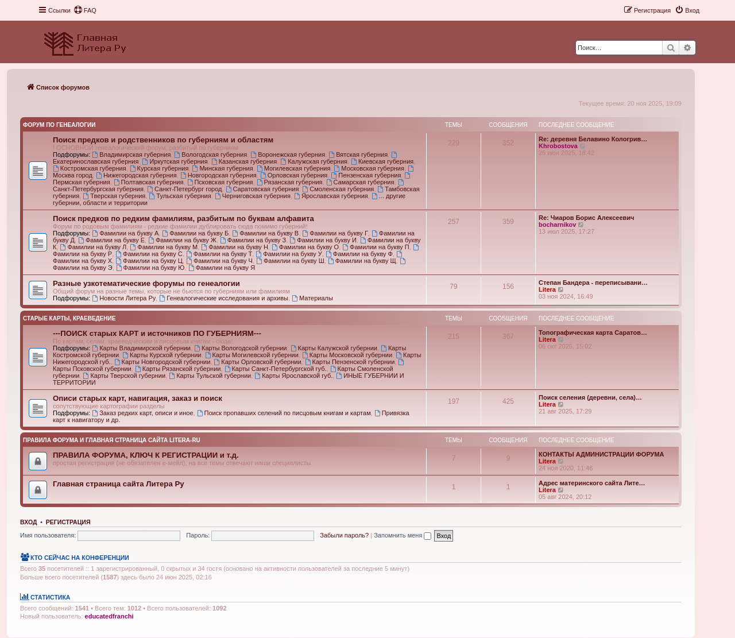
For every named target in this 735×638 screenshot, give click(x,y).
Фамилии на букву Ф (359, 253)
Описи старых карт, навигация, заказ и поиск (137, 398)
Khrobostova (558, 145)
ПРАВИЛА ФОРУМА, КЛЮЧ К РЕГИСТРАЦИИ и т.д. (146, 455)
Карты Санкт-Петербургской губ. (276, 368)
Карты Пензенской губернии (350, 361)
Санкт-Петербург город (184, 188)
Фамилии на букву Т (219, 253)
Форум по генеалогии (59, 125)
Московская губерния (369, 168)
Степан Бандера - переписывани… (593, 282)
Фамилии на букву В (265, 233)
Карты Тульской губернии (210, 375)
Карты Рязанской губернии (178, 368)
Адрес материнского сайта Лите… (592, 483)
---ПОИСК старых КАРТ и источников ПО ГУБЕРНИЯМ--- (157, 333)
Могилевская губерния (294, 168)
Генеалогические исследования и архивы (223, 298)
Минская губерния (222, 168)
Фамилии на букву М (164, 246)
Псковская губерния (220, 182)
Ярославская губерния (331, 195)
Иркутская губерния (175, 161)
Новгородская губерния (218, 175)
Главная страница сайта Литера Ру (118, 484)
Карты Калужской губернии (334, 348)
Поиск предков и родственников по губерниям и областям (163, 140)
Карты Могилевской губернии (252, 354)
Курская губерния (159, 168)
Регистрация (68, 522)
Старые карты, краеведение (69, 318)
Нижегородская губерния (136, 175)
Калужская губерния (313, 161)
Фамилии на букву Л (93, 246)
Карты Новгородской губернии (162, 361)
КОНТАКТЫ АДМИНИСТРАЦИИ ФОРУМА (601, 454)
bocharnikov (557, 224)
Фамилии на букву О (305, 246)
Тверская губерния (114, 195)
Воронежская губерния (287, 154)
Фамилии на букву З (253, 240)
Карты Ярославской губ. (293, 375)
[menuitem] (85, 10)
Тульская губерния (180, 195)
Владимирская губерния (131, 154)
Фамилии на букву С (149, 253)
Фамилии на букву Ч (219, 260)
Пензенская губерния (366, 175)
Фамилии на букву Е (111, 240)
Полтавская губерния (149, 182)
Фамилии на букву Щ (362, 260)
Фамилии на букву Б (195, 233)
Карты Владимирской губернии (141, 348)
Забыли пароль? (344, 535)
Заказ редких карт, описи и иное (142, 412)
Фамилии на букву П (375, 246)
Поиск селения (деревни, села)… (590, 397)
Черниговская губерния (253, 195)
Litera (547, 289)
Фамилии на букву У (289, 253)
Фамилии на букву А (125, 233)
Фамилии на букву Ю (150, 267)
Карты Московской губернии (347, 354)
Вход (28, 522)
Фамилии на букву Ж (182, 240)
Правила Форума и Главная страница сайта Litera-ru (111, 440)
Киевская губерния (382, 161)
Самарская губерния (360, 182)
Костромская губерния (89, 168)
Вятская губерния (358, 154)
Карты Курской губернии (161, 354)
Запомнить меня (402, 535)
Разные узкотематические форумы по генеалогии (146, 283)
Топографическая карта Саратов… (593, 332)
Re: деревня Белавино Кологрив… (593, 139)
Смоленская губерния (338, 188)
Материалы (312, 298)
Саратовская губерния (262, 188)
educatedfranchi (109, 616)
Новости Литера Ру (124, 298)
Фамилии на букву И (322, 240)
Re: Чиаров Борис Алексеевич (586, 217)
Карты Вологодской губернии (240, 348)
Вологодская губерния (210, 154)
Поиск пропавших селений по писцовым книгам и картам (284, 412)
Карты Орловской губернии (257, 361)
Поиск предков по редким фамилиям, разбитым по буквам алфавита (183, 218)
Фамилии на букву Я (222, 267)
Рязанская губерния (290, 182)
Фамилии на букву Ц (149, 260)
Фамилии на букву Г (335, 233)
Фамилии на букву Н (234, 246)
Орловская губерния (293, 175)
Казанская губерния (244, 161)
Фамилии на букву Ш (290, 260)
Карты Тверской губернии (124, 375)
